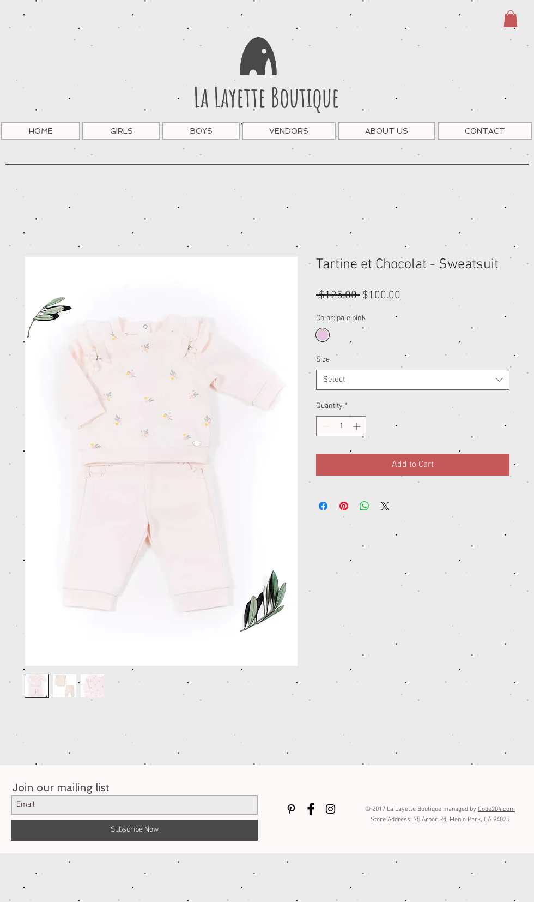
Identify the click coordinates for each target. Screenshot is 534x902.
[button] (510, 18)
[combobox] (412, 380)
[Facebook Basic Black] (311, 809)
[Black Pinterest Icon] (291, 809)
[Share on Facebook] (323, 506)
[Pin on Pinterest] (343, 506)
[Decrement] (324, 426)
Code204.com (496, 809)
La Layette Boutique (266, 97)
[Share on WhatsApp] (364, 506)
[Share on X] (385, 506)
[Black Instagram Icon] (330, 809)
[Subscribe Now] (134, 830)
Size (323, 359)
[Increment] (358, 426)
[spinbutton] (341, 426)
